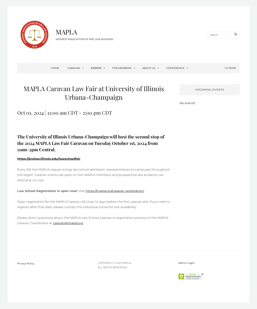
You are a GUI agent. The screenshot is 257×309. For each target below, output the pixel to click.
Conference (177, 67)
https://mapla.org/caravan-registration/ (115, 191)
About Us (151, 67)
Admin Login (186, 262)
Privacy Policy (25, 263)
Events (98, 67)
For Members (124, 67)
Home (55, 67)
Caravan (76, 67)
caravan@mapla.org (68, 223)
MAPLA (66, 31)
